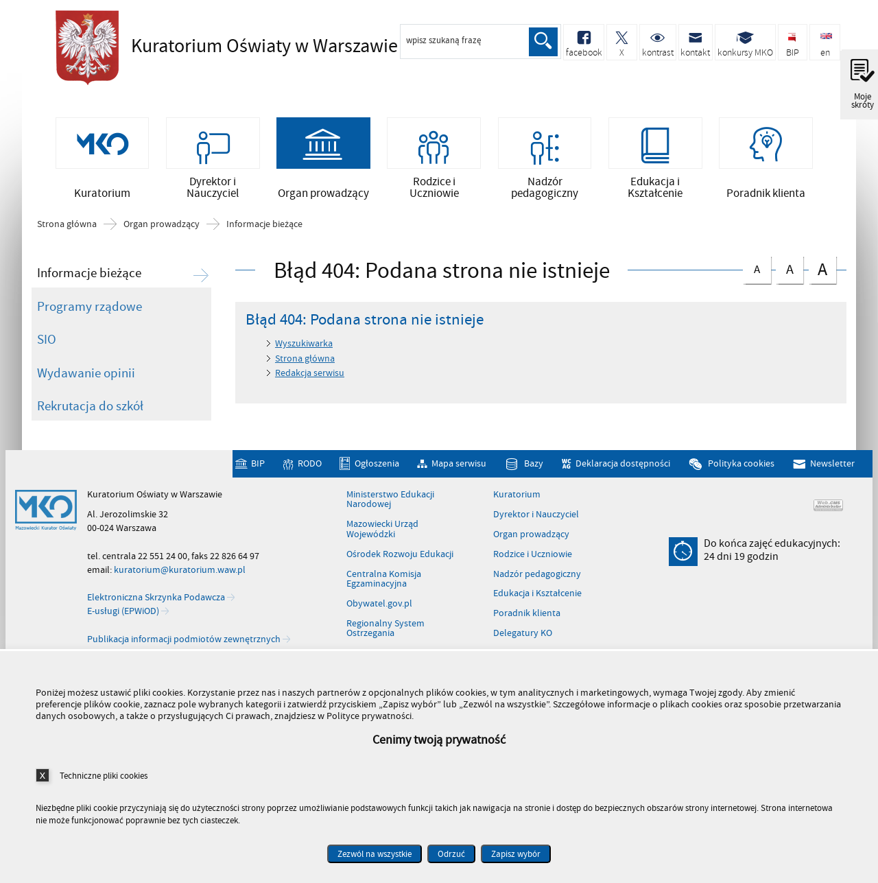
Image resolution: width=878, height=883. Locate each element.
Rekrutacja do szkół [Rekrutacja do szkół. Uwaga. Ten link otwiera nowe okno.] (90, 409)
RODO (310, 466)
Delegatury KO (522, 636)
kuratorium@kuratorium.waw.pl (180, 572)
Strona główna (67, 227)
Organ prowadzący (161, 227)
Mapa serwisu (458, 466)
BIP (258, 466)
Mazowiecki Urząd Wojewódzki (382, 532)
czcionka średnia (789, 270)
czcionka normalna (756, 269)
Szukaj (543, 41)
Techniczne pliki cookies (103, 775)
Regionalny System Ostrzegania (385, 631)
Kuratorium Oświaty (241, 46)
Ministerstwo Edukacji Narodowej (390, 503)
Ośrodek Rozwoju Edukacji (399, 557)
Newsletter (832, 466)
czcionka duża (822, 271)
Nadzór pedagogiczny (537, 576)
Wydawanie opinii (86, 375)
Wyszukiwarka (304, 346)
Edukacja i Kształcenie (537, 596)
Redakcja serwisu (309, 375)
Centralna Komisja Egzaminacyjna (383, 581)
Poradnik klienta (526, 616)
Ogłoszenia (377, 466)
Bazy (533, 466)
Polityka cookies (741, 466)
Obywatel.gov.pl (379, 606)
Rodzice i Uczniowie (532, 557)
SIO (46, 342)
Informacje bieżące (264, 227)
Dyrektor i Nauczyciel (536, 517)
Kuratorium (517, 497)
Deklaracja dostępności (623, 466)
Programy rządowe (89, 309)
